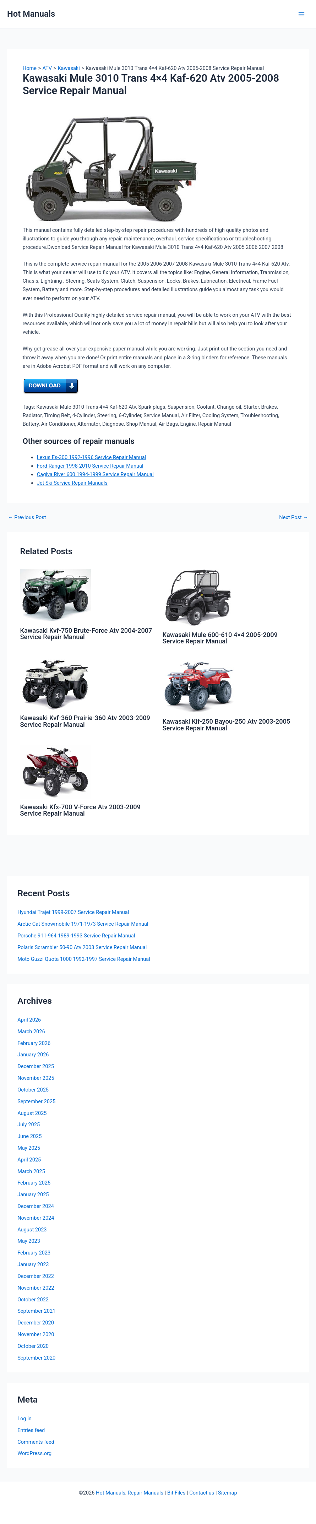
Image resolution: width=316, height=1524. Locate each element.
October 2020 (33, 1346)
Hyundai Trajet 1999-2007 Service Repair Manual (73, 912)
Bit (170, 1493)
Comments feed (35, 1442)
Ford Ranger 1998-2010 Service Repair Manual (90, 466)
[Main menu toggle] (301, 14)
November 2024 (35, 1218)
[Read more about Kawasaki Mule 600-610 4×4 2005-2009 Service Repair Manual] (198, 597)
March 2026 (31, 1031)
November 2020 (35, 1334)
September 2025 (36, 1101)
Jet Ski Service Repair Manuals (72, 483)
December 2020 (35, 1322)
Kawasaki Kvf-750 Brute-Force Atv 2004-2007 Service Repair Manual (86, 634)
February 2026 (33, 1043)
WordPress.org (34, 1453)
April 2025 (29, 1159)
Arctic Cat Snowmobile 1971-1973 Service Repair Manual (82, 924)
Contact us (201, 1493)
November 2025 (35, 1078)
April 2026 (29, 1020)
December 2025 (35, 1066)
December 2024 (35, 1206)
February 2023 (33, 1253)
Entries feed (31, 1430)
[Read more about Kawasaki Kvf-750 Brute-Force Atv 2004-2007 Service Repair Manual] (55, 595)
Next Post (293, 517)
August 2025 (32, 1113)
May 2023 (28, 1241)
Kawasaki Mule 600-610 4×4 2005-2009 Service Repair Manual (220, 638)
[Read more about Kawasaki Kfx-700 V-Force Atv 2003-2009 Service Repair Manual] (55, 771)
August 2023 (32, 1229)
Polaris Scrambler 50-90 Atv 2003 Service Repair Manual (82, 947)
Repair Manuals (145, 1493)
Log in (24, 1418)
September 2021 (36, 1311)
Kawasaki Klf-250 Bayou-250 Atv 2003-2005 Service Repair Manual (226, 724)
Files (180, 1493)
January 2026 (33, 1054)
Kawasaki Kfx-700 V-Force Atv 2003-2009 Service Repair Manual (80, 810)
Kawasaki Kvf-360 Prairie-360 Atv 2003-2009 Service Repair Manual (85, 721)
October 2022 (33, 1299)
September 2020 (36, 1358)
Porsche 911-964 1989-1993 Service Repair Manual (76, 935)
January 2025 (33, 1194)
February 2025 (33, 1183)
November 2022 (35, 1288)
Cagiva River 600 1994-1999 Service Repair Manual (95, 474)
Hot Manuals (31, 14)
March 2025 (31, 1171)
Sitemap (227, 1493)
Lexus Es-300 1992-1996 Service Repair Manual (91, 457)
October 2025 (33, 1090)
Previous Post (27, 517)
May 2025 (28, 1148)
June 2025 (29, 1136)
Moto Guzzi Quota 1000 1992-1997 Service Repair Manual (83, 959)
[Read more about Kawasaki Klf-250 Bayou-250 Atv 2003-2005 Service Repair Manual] (198, 685)
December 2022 (35, 1276)
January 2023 (33, 1264)
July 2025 (28, 1124)
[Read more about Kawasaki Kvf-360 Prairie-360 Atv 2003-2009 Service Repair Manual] (55, 684)
